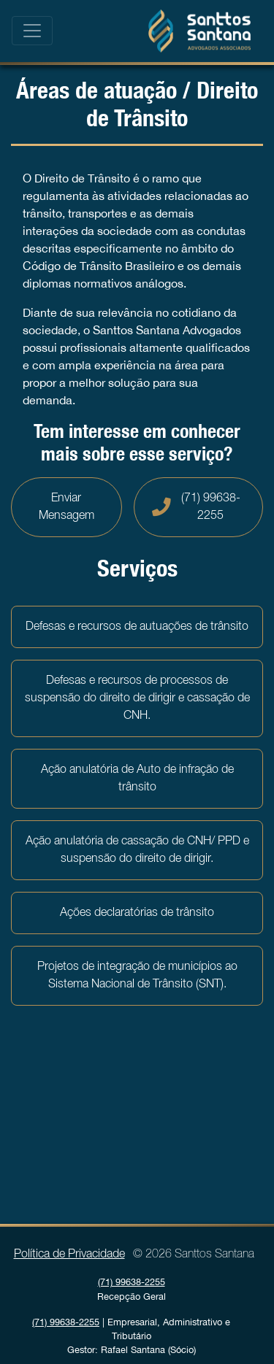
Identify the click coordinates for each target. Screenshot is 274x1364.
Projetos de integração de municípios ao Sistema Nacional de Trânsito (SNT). (137, 976)
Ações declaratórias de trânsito (137, 913)
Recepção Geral (131, 1288)
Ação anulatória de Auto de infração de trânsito (137, 779)
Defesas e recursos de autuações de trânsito (137, 627)
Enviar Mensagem (66, 507)
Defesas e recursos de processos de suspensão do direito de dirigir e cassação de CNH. (137, 698)
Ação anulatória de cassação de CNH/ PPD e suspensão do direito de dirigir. (137, 850)
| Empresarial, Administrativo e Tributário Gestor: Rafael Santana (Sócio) (131, 1336)
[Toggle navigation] (32, 30)
